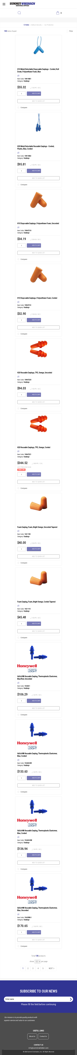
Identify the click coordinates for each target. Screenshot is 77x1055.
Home (26, 25)
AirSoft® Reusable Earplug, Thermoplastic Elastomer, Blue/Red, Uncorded (37, 677)
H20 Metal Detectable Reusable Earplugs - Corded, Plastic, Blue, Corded (35, 147)
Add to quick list (38, 101)
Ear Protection (49, 25)
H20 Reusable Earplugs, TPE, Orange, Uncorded (34, 373)
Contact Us (43, 1036)
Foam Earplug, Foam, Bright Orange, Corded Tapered (36, 602)
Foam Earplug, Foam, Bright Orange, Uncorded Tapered (37, 527)
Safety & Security (36, 25)
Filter (71, 31)
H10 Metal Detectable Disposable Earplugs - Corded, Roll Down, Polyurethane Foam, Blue (38, 70)
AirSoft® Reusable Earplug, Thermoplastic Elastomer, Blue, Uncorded (37, 909)
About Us (32, 1036)
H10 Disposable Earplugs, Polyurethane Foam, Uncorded (38, 223)
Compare (22, 107)
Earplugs (26, 81)
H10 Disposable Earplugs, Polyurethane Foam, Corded (37, 298)
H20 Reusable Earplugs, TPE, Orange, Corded (33, 447)
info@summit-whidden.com (38, 1048)
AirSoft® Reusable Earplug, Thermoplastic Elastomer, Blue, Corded (37, 754)
